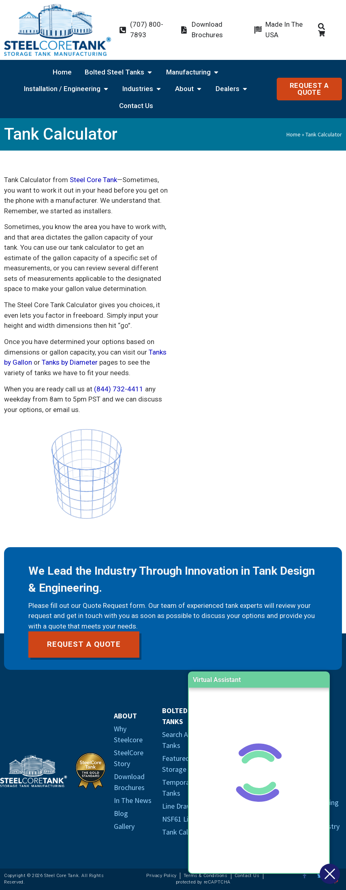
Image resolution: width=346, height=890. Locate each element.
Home (293, 134)
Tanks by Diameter (70, 362)
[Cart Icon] (323, 33)
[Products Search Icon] (323, 26)
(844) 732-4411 (118, 389)
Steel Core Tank (93, 180)
